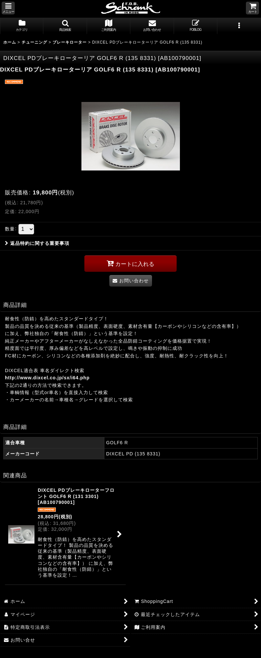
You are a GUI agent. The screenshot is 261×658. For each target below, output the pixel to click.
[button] (8, 8)
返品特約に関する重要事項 (37, 243)
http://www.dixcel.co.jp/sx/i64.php (47, 377)
